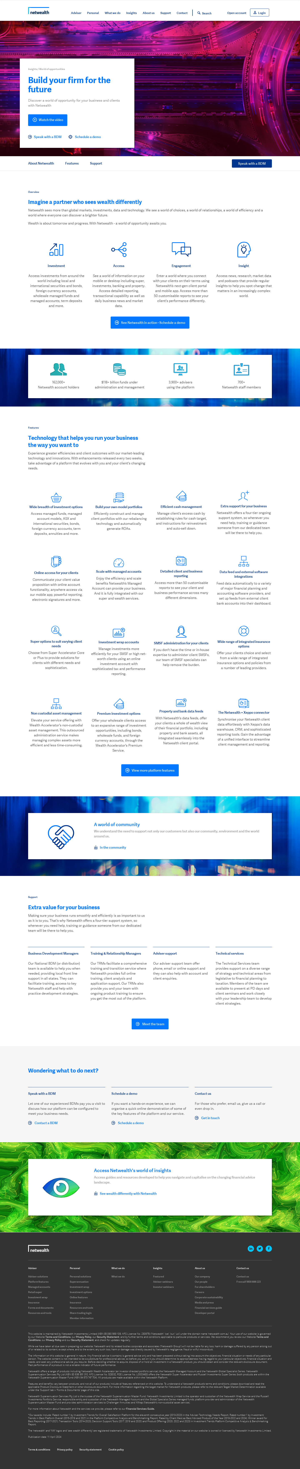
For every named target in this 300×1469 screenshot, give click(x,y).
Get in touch (207, 1118)
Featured (158, 1276)
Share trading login (81, 1312)
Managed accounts (39, 1286)
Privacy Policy (83, 1337)
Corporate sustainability (209, 1297)
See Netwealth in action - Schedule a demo (153, 322)
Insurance (34, 1302)
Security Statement (108, 1337)
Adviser (76, 13)
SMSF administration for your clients (181, 643)
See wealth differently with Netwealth (125, 1193)
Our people (201, 1281)
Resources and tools (39, 1312)
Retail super (35, 1292)
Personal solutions (80, 1276)
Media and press (204, 1302)
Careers (199, 1292)
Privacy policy (64, 1449)
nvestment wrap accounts (119, 642)
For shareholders (205, 1286)
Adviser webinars (163, 1281)
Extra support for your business (244, 506)
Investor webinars (163, 1286)
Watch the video (47, 120)
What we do (112, 13)
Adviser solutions (38, 1276)
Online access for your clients (56, 573)
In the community (110, 847)
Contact (182, 13)
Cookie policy (116, 1449)
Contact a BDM (43, 1123)
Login (262, 13)
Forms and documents (41, 1307)
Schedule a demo (85, 137)
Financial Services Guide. (140, 1408)
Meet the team (150, 1024)
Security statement (90, 1449)
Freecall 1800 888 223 (248, 1281)
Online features (79, 1297)
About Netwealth (41, 163)
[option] (56, 268)
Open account (236, 13)
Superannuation (79, 1281)
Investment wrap (38, 1297)
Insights (131, 13)
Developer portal (204, 1312)
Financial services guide (208, 1307)
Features (72, 163)
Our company (202, 1276)
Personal (93, 13)
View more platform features (153, 770)
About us (149, 13)
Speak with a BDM (44, 137)
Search (206, 13)
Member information (82, 1318)
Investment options (81, 1292)
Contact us (242, 1276)
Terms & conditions (39, 1449)
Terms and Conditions (58, 1337)
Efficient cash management (181, 507)
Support (165, 13)
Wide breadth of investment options (56, 507)
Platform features (38, 1281)
